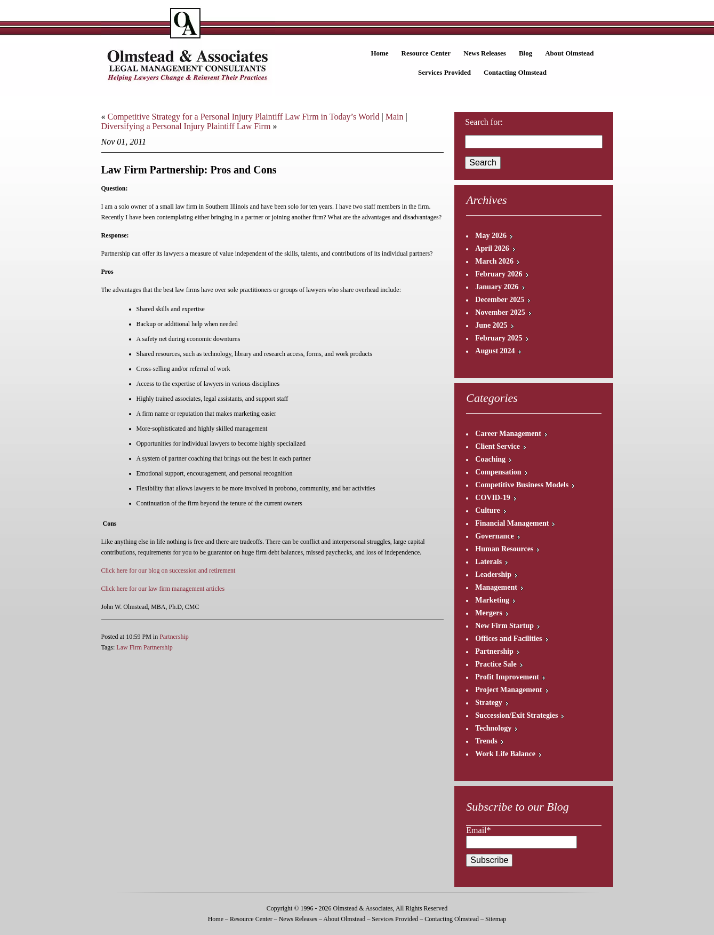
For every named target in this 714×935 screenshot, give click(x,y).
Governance (494, 536)
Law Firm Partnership (144, 647)
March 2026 (494, 261)
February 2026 (498, 274)
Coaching (490, 459)
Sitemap (495, 919)
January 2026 (496, 287)
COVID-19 (492, 498)
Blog (525, 53)
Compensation (498, 472)
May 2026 (491, 236)
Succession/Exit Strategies (516, 715)
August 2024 (495, 351)
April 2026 (492, 248)
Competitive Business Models (521, 485)
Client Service (497, 446)
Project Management (508, 690)
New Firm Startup (504, 626)
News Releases (484, 53)
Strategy (488, 703)
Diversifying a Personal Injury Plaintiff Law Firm (186, 126)
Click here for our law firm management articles (163, 588)
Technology (493, 728)
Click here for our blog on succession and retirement (168, 570)
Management (496, 587)
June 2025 (491, 325)
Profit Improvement (507, 677)
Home (379, 53)
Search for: (484, 121)
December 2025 (499, 300)
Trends (486, 741)
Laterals (488, 562)
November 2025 (500, 312)
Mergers (488, 613)
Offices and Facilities (508, 639)
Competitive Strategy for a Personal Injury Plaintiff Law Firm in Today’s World (244, 116)
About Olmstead (569, 53)
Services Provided (444, 72)
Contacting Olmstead (515, 72)
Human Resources (504, 549)
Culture (487, 510)
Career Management (508, 434)
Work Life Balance (505, 754)
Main (395, 116)
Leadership (493, 574)
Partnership (174, 636)
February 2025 (498, 338)
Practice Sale (495, 664)
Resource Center (426, 53)
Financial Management (512, 523)
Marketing (492, 600)
